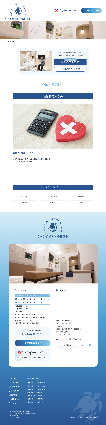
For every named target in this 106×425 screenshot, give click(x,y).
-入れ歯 (39, 392)
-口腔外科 (40, 402)
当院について (24, 196)
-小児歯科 (30, 402)
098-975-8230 (70, 62)
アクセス (81, 203)
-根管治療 (30, 399)
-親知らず (40, 399)
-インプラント (41, 383)
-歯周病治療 (31, 396)
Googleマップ (85, 345)
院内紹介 (24, 203)
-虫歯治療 (30, 383)
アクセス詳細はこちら (67, 345)
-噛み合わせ (41, 389)
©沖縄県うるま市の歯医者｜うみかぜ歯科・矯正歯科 (84, 417)
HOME (12, 379)
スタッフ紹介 (81, 196)
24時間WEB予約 (91, 10)
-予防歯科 (30, 386)
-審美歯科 (30, 389)
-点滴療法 (40, 396)
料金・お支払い (53, 203)
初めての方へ (53, 196)
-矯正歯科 (30, 392)
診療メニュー (32, 379)
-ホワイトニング (42, 386)
